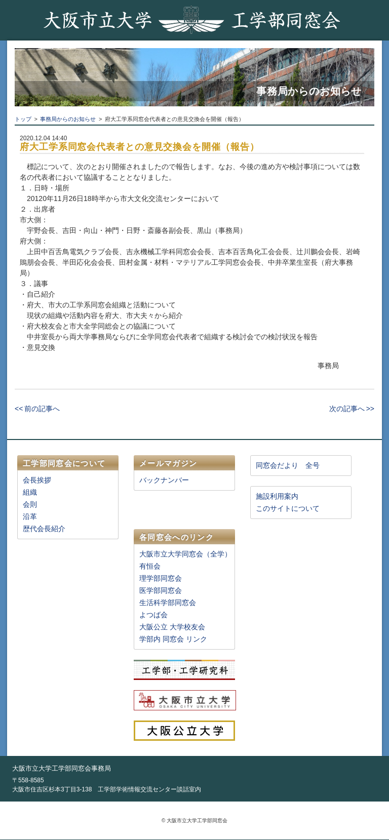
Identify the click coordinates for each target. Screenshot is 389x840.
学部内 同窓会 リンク (173, 639)
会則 (30, 504)
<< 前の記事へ (37, 409)
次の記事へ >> (351, 409)
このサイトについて (288, 508)
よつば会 (153, 614)
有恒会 (150, 566)
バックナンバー (164, 480)
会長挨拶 (37, 480)
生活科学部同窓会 (167, 602)
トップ (23, 119)
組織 (30, 492)
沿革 (30, 516)
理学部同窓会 (160, 578)
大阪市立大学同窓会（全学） (185, 553)
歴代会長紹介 (44, 528)
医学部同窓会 (160, 590)
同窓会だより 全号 (288, 465)
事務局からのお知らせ (68, 119)
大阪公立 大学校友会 (172, 626)
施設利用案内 (277, 496)
